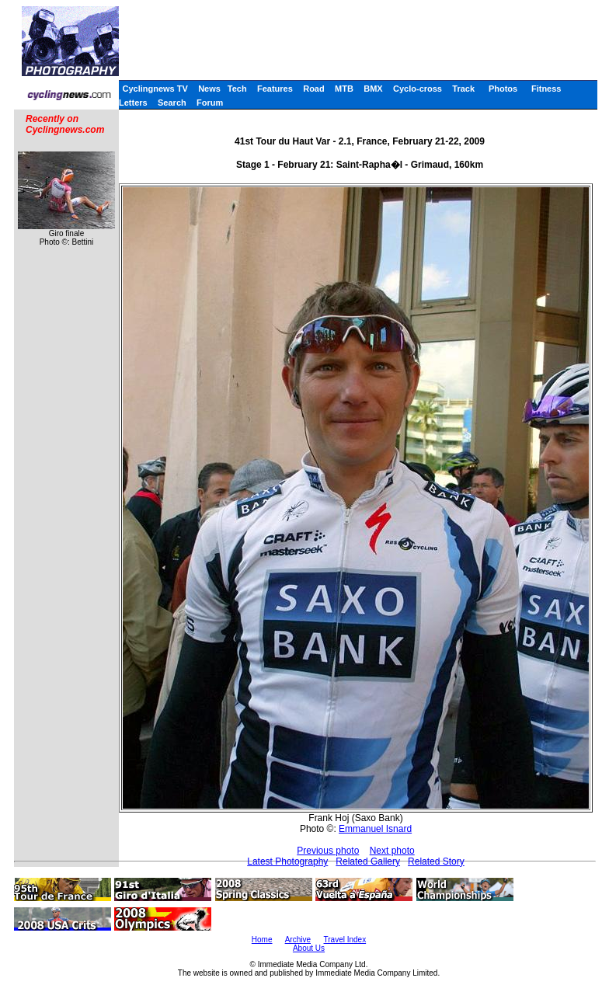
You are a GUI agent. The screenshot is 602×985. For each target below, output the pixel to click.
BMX (373, 88)
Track (463, 88)
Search (172, 102)
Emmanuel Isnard (375, 828)
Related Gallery (368, 861)
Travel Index (345, 939)
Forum (210, 102)
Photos (503, 88)
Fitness (546, 88)
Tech (237, 88)
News (209, 88)
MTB (344, 88)
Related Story (436, 861)
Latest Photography (287, 861)
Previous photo (328, 850)
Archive (298, 939)
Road (314, 88)
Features (275, 88)
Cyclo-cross (417, 88)
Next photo (392, 850)
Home (262, 939)
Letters (133, 102)
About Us (309, 948)
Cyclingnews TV (154, 88)
